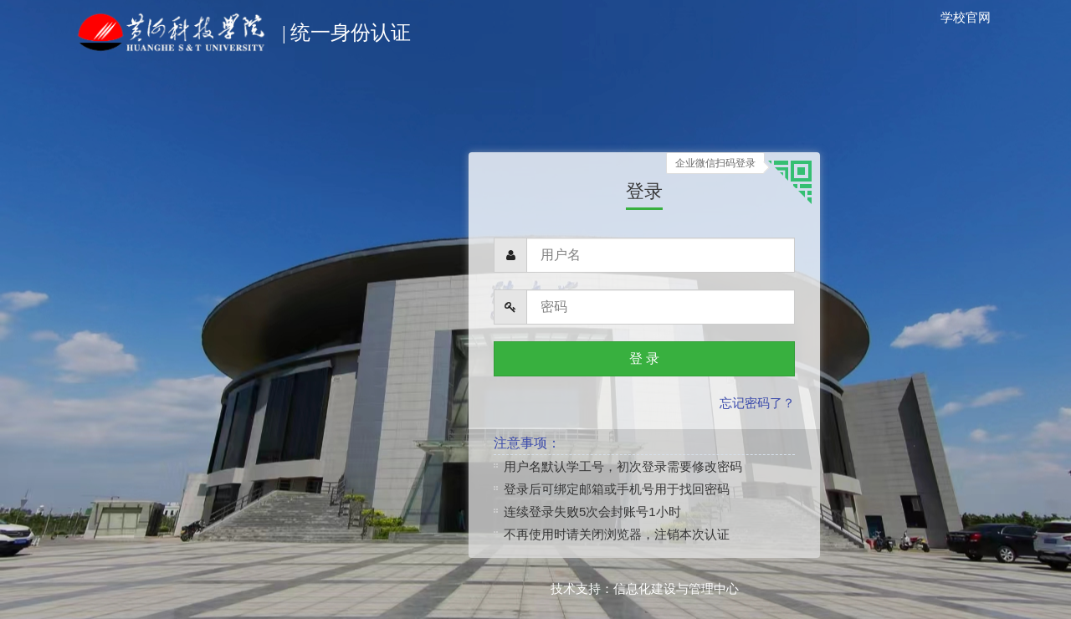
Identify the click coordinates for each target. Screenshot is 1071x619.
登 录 (644, 358)
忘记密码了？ (757, 403)
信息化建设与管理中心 (676, 588)
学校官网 (965, 17)
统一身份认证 (241, 21)
